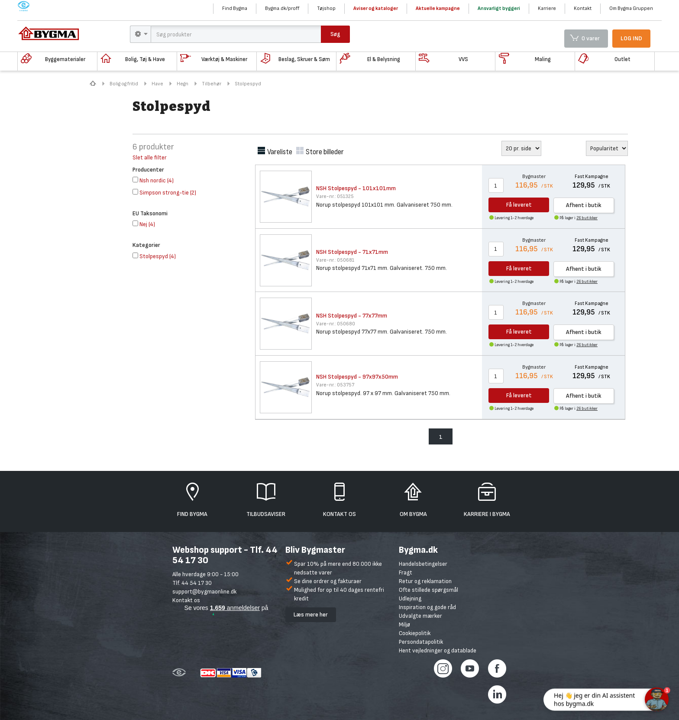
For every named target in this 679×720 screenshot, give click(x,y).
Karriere (547, 8)
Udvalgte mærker (420, 615)
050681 (335, 260)
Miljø (404, 624)
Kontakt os (186, 600)
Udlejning (410, 598)
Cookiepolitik (414, 633)
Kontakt (583, 8)
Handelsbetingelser (423, 564)
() (153, 180)
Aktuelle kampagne (438, 8)
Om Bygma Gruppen (631, 8)
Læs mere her (311, 614)
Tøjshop (326, 8)
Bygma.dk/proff (282, 8)
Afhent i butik (583, 205)
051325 (335, 196)
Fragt (405, 572)
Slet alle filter (150, 157)
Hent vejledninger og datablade (437, 650)
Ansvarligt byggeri (499, 8)
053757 (335, 385)
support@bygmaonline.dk (204, 591)
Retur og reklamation (425, 581)
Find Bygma (234, 8)
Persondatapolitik (421, 641)
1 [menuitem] (441, 437)
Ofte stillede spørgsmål (428, 590)
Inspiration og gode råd (427, 607)
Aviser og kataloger (375, 8)
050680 (335, 324)
